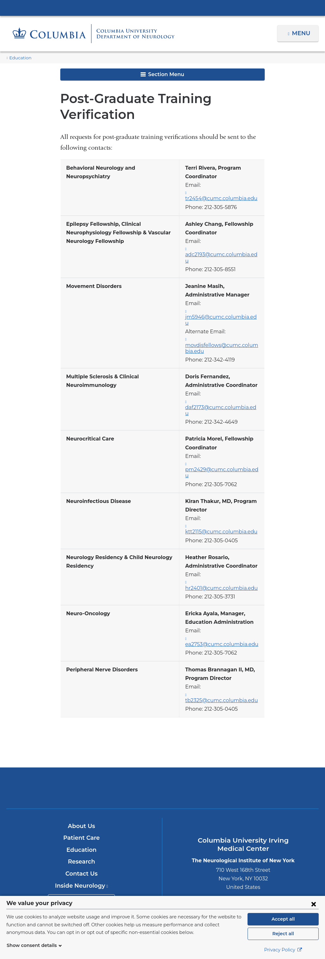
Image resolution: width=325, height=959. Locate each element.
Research (81, 809)
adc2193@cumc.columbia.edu (224, 250)
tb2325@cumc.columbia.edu (224, 647)
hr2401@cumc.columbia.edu (224, 544)
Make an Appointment (81, 846)
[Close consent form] (313, 904)
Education (18, 57)
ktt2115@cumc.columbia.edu (225, 493)
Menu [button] (302, 33)
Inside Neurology (81, 832)
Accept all (283, 919)
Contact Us (81, 820)
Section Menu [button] (162, 74)
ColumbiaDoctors (265, 735)
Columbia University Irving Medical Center (162, 8)
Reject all (283, 933)
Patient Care (81, 784)
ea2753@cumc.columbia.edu (225, 596)
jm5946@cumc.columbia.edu (225, 301)
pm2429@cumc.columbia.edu (224, 442)
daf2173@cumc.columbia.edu (224, 385)
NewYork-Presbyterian (162, 739)
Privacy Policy (283, 949)
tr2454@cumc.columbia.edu (223, 194)
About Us (81, 773)
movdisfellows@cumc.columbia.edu (223, 326)
